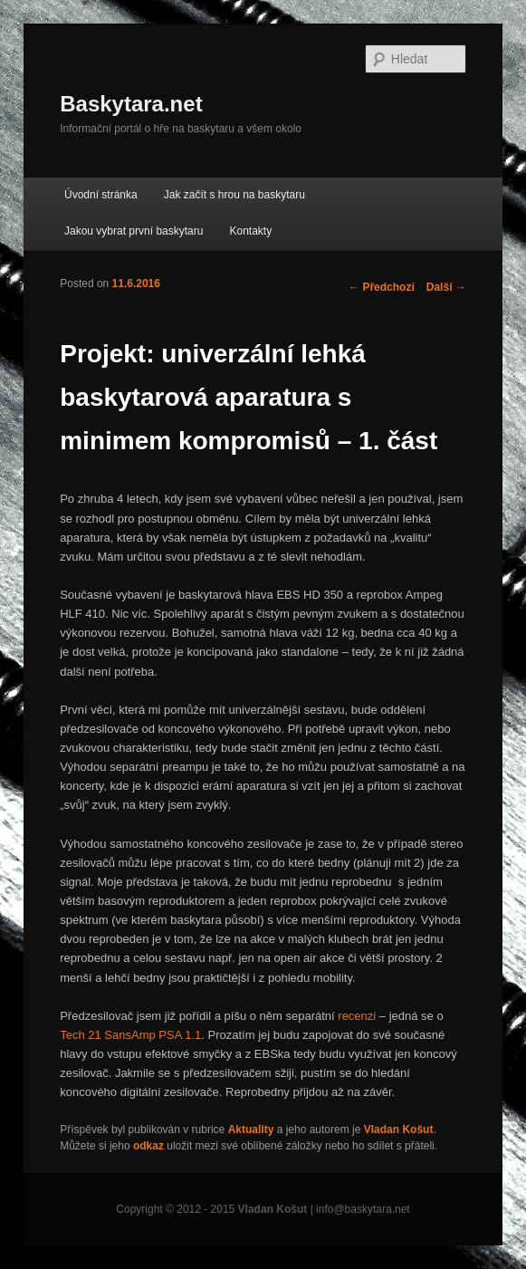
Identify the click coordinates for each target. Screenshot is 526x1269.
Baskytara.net (131, 103)
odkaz (148, 1145)
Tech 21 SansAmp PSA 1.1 (130, 1035)
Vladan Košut (399, 1129)
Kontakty (251, 231)
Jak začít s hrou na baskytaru (234, 194)
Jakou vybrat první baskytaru (133, 231)
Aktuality (251, 1129)
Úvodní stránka (101, 194)
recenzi (357, 1016)
